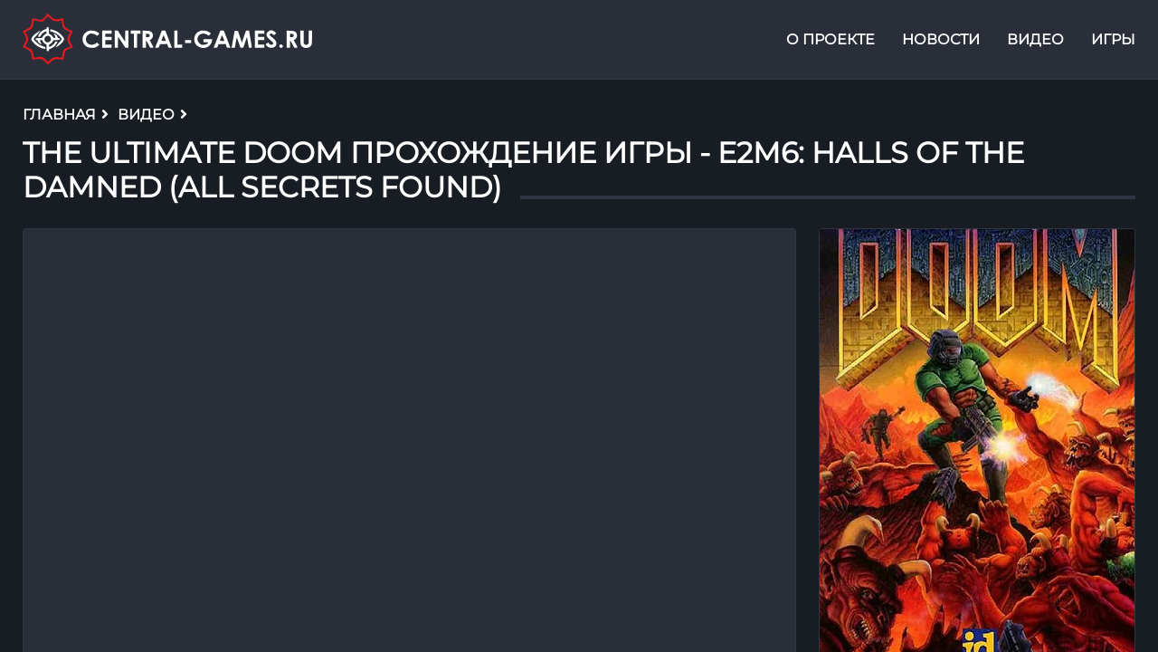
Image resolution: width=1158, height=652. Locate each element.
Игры (1113, 39)
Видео (1035, 39)
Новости (941, 39)
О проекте (830, 39)
